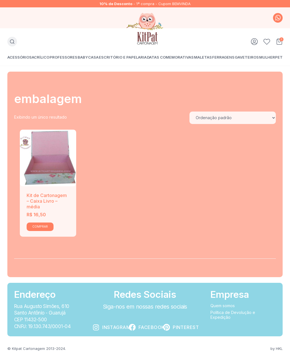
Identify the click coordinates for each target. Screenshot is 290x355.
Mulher (267, 57)
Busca (12, 41)
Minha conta (254, 41)
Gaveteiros (247, 57)
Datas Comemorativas (170, 57)
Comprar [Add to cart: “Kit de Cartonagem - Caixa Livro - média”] (40, 226)
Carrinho (279, 41)
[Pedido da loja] (232, 118)
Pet (279, 57)
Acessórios (19, 57)
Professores (63, 57)
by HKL (276, 348)
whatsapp (278, 18)
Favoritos (266, 41)
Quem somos (222, 305)
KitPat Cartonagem (145, 28)
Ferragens (223, 57)
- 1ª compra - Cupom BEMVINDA (145, 3)
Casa (93, 57)
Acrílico (40, 57)
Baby (83, 57)
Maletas (203, 57)
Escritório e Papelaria (123, 57)
